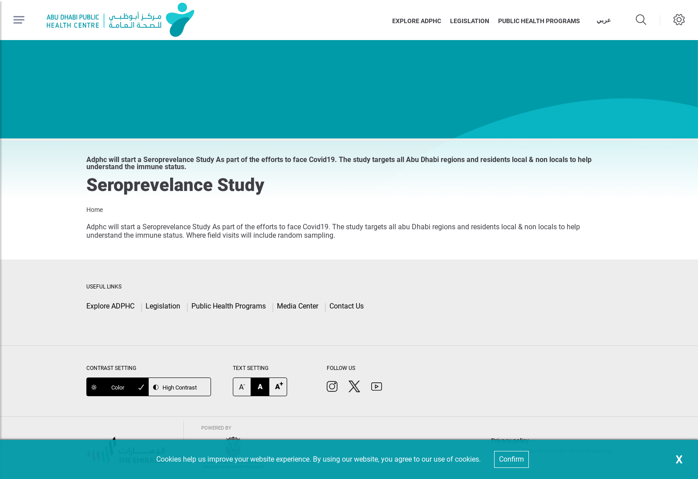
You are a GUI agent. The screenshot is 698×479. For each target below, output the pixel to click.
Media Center (297, 306)
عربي (604, 20)
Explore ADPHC (416, 20)
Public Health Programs (228, 306)
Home (94, 209)
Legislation (469, 20)
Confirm (511, 459)
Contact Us (346, 306)
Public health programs (539, 20)
